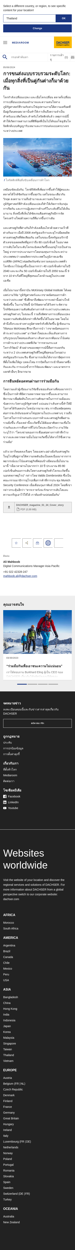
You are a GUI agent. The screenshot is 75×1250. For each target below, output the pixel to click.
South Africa (10, 928)
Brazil (6, 951)
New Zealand (11, 1222)
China (7, 1003)
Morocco (8, 922)
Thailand (8, 1055)
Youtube (10, 808)
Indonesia (9, 1020)
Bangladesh (10, 997)
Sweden (8, 1187)
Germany (9, 1112)
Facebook (11, 796)
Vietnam (8, 1060)
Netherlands (10, 1147)
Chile (6, 962)
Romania (8, 1170)
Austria (7, 1077)
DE (28, 1141)
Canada (8, 957)
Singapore (9, 1043)
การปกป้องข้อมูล (13, 748)
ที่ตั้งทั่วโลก (10, 769)
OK (64, 18)
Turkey (7, 1199)
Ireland (7, 1130)
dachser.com (11, 899)
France (7, 1106)
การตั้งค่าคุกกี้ (11, 754)
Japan (7, 1026)
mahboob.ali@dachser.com (20, 576)
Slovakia (8, 1176)
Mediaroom (20, 42)
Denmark (9, 1095)
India (6, 1014)
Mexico (7, 968)
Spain (6, 1182)
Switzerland (10, 1193)
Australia (8, 1216)
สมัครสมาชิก (37, 723)
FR (17, 1083)
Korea (7, 1032)
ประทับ (7, 742)
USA (6, 980)
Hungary (8, 1124)
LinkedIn (11, 802)
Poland (7, 1159)
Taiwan (7, 1049)
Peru (6, 974)
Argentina (9, 945)
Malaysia (8, 1037)
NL (22, 1083)
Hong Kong (10, 1008)
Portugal (8, 1164)
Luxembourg (11, 1141)
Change (37, 28)
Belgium (8, 1083)
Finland (7, 1101)
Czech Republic (13, 1089)
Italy (5, 1135)
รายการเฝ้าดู (59, 57)
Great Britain (11, 1118)
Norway (8, 1153)
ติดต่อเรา (8, 781)
